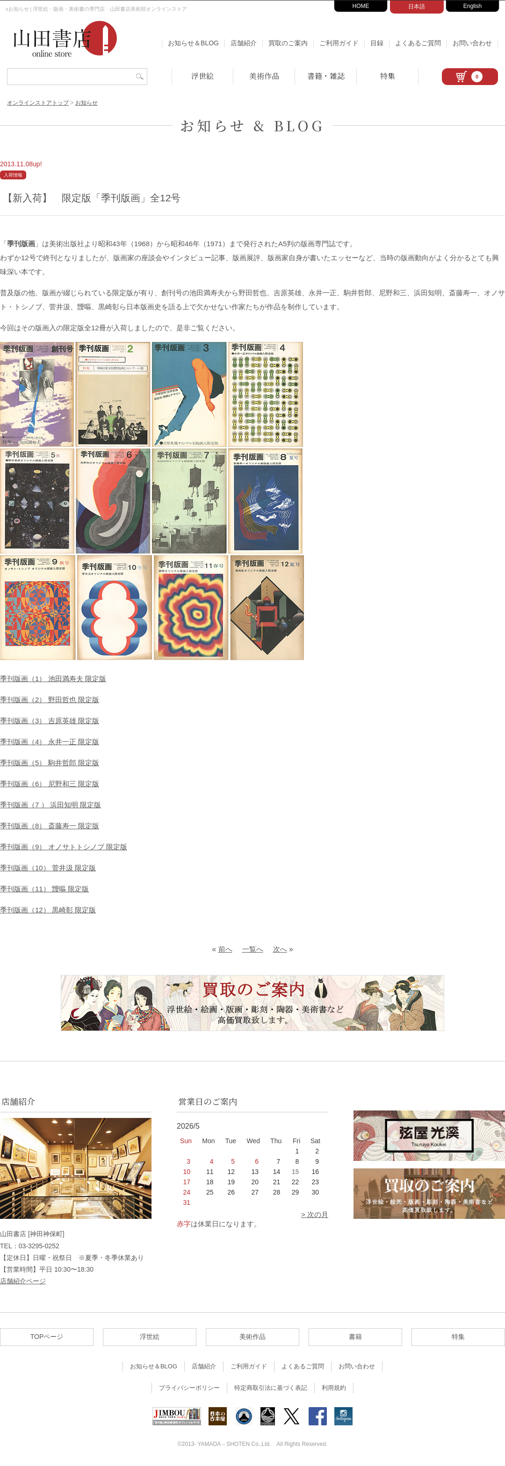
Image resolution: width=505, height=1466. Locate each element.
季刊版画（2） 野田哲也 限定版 (49, 700)
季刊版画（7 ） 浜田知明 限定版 (50, 805)
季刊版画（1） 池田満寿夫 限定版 (53, 679)
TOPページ (47, 1336)
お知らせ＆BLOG (193, 43)
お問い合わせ (472, 43)
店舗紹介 (244, 43)
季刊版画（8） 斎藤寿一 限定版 (49, 826)
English (472, 6)
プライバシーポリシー (189, 1387)
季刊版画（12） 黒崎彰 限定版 (48, 910)
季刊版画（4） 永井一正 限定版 (49, 742)
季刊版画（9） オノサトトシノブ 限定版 (63, 847)
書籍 (355, 1336)
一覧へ (252, 949)
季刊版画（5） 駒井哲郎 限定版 (49, 763)
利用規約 (334, 1387)
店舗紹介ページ (23, 1281)
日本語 (416, 6)
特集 (387, 76)
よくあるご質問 (418, 43)
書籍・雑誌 (326, 76)
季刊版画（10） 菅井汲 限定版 (48, 868)
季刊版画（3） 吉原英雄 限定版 (49, 721)
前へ (225, 949)
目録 (376, 43)
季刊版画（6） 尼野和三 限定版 (49, 784)
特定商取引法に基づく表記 (270, 1387)
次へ (280, 949)
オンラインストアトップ (38, 103)
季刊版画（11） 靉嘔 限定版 (44, 889)
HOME (361, 6)
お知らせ (86, 103)
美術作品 (264, 76)
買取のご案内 (288, 43)
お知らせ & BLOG (252, 125)
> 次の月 (314, 1214)
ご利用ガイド (339, 43)
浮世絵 (202, 76)
